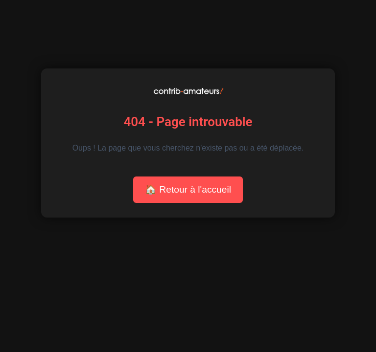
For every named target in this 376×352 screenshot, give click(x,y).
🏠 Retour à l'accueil (188, 189)
